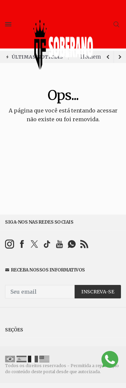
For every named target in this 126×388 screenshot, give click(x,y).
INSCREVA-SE (97, 292)
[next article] (108, 57)
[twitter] (34, 244)
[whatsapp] (71, 244)
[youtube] (59, 244)
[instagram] (9, 244)
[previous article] (120, 57)
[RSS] (84, 244)
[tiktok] (46, 244)
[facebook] (22, 244)
